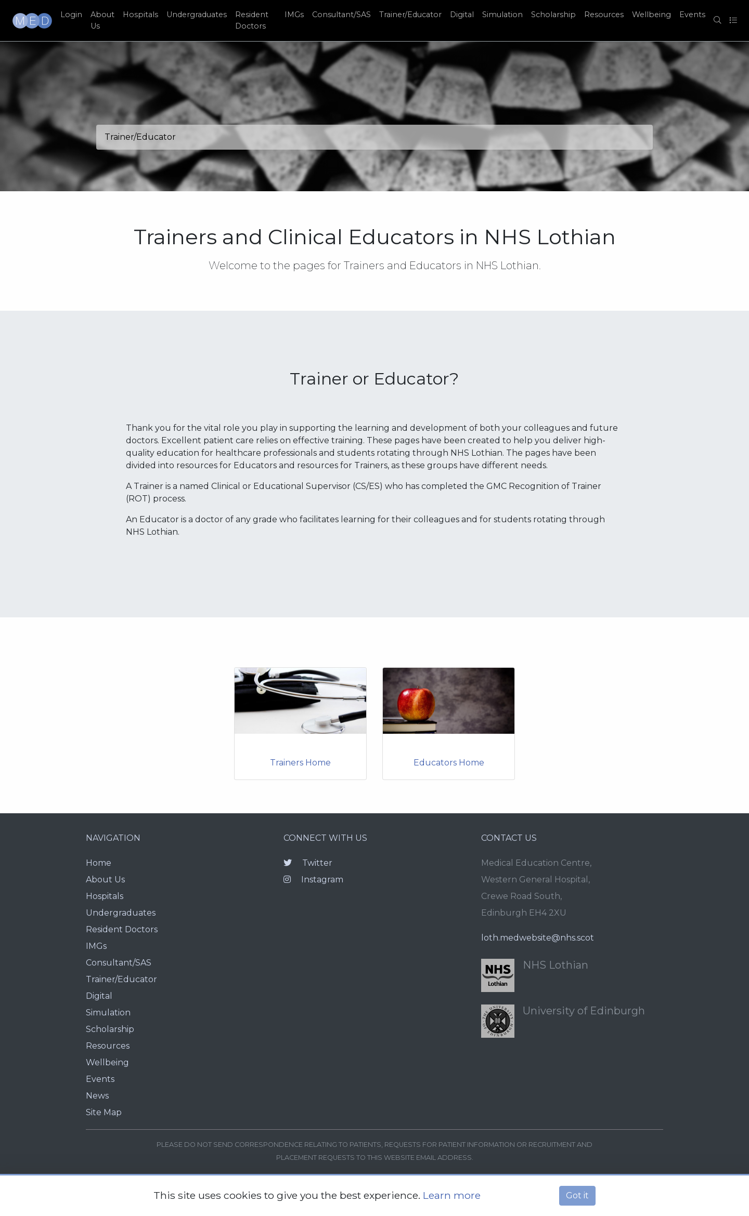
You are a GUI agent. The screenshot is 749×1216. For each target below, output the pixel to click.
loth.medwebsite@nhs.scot (537, 938)
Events (692, 14)
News (97, 1096)
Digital (462, 14)
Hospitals (140, 14)
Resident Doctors (251, 20)
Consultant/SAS (341, 14)
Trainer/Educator (410, 14)
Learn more (452, 1195)
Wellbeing (651, 14)
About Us (102, 20)
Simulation (502, 14)
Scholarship (553, 14)
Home (98, 863)
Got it (577, 1195)
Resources (604, 14)
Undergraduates (196, 14)
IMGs (294, 14)
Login (71, 14)
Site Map (104, 1112)
